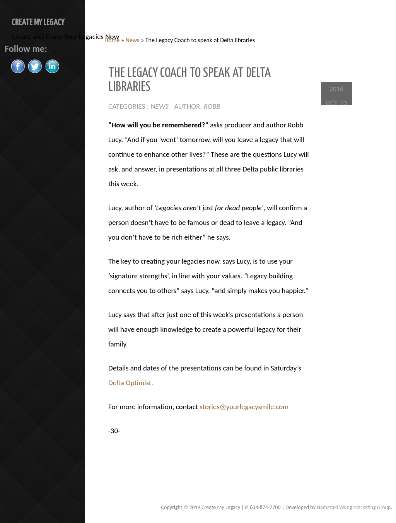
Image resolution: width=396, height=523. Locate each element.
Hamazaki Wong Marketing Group (354, 507)
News (133, 40)
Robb (212, 106)
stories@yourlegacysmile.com (244, 406)
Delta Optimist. (130, 382)
